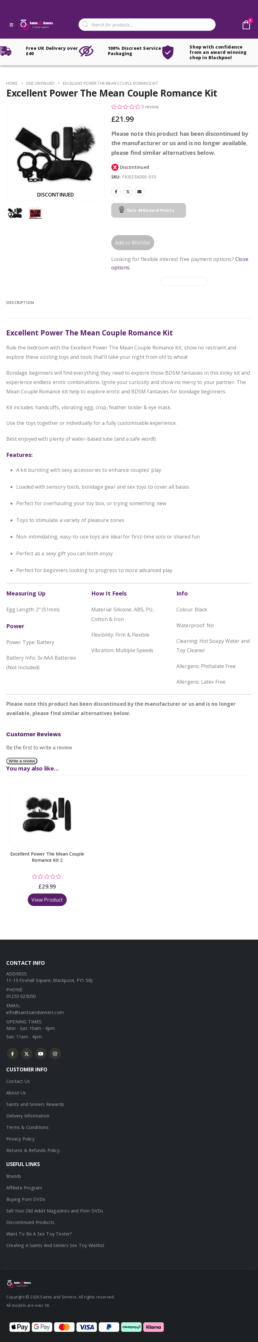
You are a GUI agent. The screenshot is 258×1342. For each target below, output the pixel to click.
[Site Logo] (36, 25)
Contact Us (18, 1081)
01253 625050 (21, 996)
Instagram (55, 1053)
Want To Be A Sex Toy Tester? (39, 1234)
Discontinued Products (30, 1222)
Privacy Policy (20, 1139)
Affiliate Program (24, 1188)
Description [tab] (20, 302)
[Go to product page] (47, 814)
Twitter (128, 192)
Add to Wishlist (132, 242)
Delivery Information (27, 1116)
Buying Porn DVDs (25, 1199)
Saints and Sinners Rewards (35, 1104)
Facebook (116, 192)
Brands (13, 1176)
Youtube (40, 1053)
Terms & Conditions (27, 1127)
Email (140, 192)
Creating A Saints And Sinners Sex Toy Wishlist (55, 1245)
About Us (16, 1093)
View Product (47, 899)
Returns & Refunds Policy (33, 1150)
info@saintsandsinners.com (35, 1012)
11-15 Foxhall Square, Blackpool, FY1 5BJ (49, 980)
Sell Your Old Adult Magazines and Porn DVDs (54, 1211)
